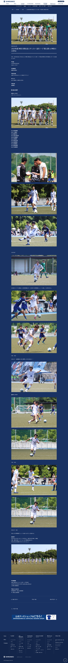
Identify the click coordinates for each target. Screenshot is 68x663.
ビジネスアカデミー (58, 645)
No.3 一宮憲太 (14, 132)
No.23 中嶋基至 (14, 137)
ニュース (12, 643)
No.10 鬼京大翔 (14, 140)
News (5, 639)
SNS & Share (61, 1)
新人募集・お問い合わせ (39, 652)
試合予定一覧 (37, 644)
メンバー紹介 (29, 646)
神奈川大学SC (14, 70)
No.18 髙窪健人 (14, 143)
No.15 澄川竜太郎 (15, 135)
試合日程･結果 (13, 644)
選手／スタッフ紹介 (38, 646)
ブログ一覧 (15, 608)
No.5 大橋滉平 (14, 138)
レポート (56, 647)
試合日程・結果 (21, 646)
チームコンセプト (13, 639)
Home (5, 636)
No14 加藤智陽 (14, 142)
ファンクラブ (20, 652)
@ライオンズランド (27, 584)
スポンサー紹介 (38, 648)
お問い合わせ (12, 649)
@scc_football (20, 590)
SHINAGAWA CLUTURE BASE (59, 642)
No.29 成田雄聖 (14, 130)
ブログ (23, 9)
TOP (12, 9)
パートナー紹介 (21, 643)
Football (17, 9)
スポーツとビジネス (58, 644)
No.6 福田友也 (14, 134)
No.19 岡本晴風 (14, 145)
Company (6, 643)
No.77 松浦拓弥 (14, 147)
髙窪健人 (13, 85)
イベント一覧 (29, 644)
